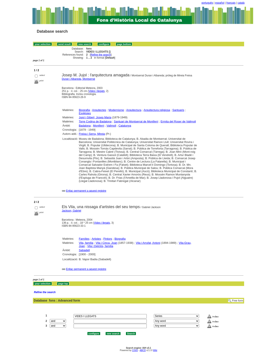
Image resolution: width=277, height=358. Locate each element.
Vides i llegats (97, 91)
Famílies (84, 238)
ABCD (143, 350)
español (219, 2)
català (241, 2)
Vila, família (86, 242)
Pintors (107, 238)
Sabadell (84, 250)
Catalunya (124, 125)
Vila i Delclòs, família (100, 246)
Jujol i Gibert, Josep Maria (95, 117)
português (207, 2)
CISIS (135, 350)
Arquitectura (133, 110)
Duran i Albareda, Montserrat (78, 78)
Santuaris (178, 110)
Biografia (84, 110)
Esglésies (85, 113)
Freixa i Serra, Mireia (92, 133)
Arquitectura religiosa (156, 110)
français (230, 2)
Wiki (155, 350)
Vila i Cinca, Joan (106, 242)
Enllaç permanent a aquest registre (86, 190)
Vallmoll (111, 125)
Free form (237, 300)
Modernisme (116, 110)
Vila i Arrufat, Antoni (148, 242)
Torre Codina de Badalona (95, 121)
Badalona (85, 125)
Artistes (96, 238)
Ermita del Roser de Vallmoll (178, 121)
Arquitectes (99, 110)
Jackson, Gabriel (71, 210)
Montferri (98, 125)
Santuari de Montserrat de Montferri (136, 121)
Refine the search (100, 54)
